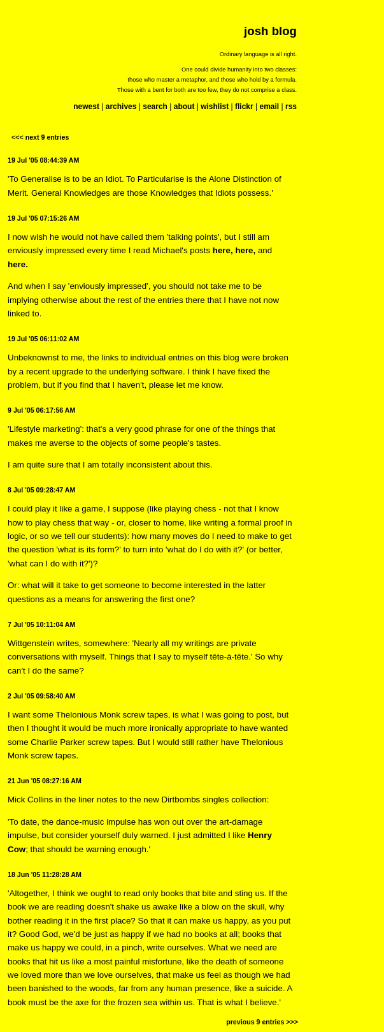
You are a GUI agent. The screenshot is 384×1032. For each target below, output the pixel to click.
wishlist (215, 106)
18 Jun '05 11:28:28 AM (45, 874)
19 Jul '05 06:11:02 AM (43, 339)
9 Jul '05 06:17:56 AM (41, 410)
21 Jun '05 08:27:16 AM (45, 781)
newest (86, 106)
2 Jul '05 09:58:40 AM (41, 696)
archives (121, 106)
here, (223, 250)
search (155, 106)
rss (291, 106)
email (269, 106)
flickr (244, 106)
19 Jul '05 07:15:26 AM (43, 218)
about (184, 106)
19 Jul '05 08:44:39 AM (43, 160)
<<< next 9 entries (40, 137)
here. (18, 264)
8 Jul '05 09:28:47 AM (41, 490)
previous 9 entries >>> (262, 1022)
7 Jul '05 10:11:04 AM (41, 624)
